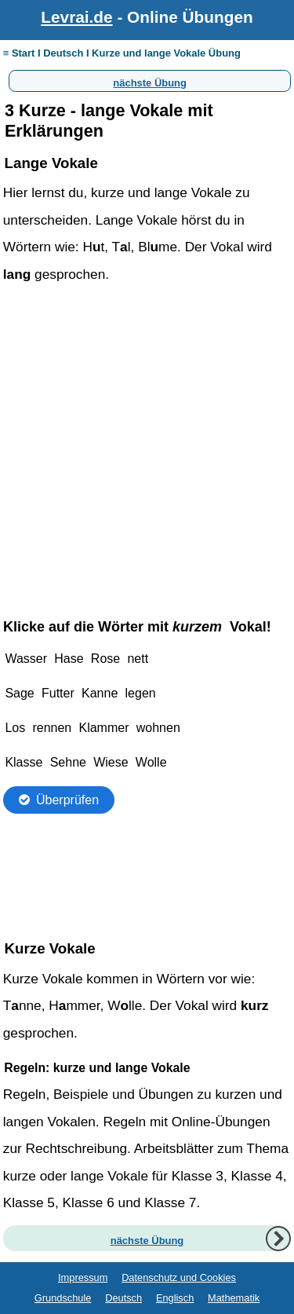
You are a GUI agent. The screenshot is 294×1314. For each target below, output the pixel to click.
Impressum (82, 1277)
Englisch (175, 1298)
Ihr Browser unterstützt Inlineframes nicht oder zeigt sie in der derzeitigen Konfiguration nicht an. (147, 763)
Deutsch (123, 1298)
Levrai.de (76, 17)
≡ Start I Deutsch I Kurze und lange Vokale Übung (122, 53)
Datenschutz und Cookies (179, 1277)
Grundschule (63, 1298)
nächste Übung (150, 81)
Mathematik (234, 1298)
